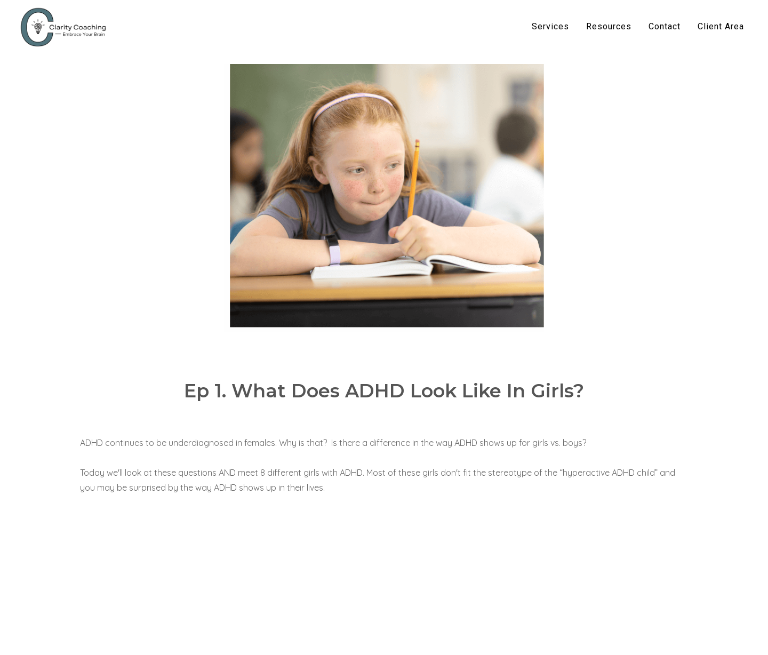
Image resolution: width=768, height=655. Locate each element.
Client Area (721, 26)
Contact (665, 26)
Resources (608, 26)
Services (550, 26)
